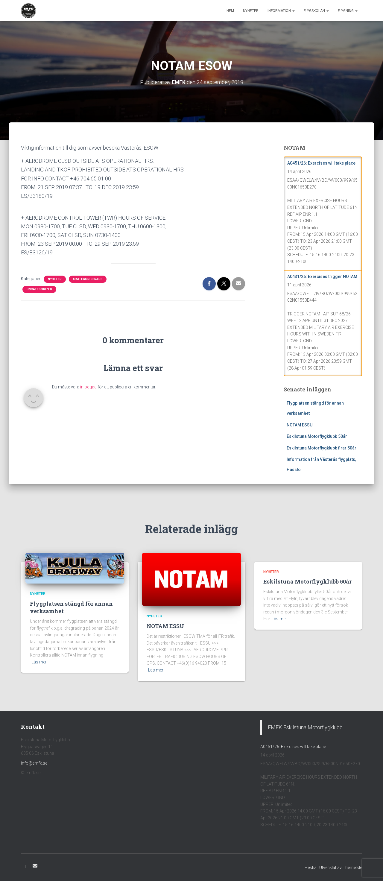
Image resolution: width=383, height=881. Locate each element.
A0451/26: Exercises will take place (321, 163)
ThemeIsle (352, 867)
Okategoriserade (87, 278)
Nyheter (251, 11)
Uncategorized (39, 289)
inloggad (88, 387)
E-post (35, 865)
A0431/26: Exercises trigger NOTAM (322, 276)
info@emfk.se (34, 763)
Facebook (25, 867)
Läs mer (39, 662)
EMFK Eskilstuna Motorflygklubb (305, 727)
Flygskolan (316, 11)
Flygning (348, 11)
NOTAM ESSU (299, 424)
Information (281, 11)
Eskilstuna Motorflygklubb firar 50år (321, 448)
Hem (230, 11)
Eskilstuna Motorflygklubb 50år (317, 436)
